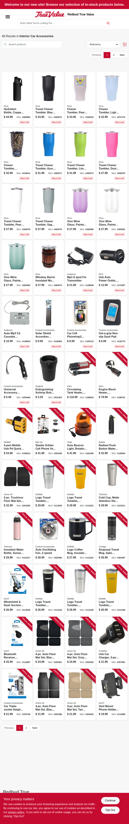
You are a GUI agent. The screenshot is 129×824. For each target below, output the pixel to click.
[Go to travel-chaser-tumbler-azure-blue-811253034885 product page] (48, 155)
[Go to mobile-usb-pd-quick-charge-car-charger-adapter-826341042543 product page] (17, 433)
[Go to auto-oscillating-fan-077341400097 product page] (48, 538)
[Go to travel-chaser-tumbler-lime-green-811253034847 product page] (80, 155)
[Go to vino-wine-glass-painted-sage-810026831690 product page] (17, 267)
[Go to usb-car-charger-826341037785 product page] (112, 642)
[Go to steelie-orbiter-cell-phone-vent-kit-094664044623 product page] (48, 433)
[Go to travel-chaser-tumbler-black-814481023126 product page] (48, 99)
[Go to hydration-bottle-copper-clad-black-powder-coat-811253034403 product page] (17, 99)
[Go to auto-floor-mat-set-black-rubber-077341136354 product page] (48, 694)
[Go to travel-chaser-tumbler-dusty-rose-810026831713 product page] (112, 155)
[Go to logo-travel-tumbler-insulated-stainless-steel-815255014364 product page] (80, 590)
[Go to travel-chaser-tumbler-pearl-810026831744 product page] (17, 211)
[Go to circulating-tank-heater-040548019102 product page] (80, 379)
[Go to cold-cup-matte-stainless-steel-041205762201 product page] (112, 486)
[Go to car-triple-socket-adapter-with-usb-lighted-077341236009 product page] (17, 694)
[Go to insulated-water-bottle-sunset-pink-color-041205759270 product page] (17, 538)
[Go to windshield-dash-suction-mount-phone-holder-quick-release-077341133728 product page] (17, 590)
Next (122, 55)
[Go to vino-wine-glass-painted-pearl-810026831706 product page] (112, 211)
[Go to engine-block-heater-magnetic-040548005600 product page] (112, 379)
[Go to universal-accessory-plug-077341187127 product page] (17, 379)
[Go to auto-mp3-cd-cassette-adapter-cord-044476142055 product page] (17, 323)
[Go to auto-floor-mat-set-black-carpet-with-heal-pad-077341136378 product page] (48, 642)
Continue (110, 800)
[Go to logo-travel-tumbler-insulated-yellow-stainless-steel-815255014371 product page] (112, 590)
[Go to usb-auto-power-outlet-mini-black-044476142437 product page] (112, 267)
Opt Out (110, 810)
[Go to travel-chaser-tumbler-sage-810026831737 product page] (48, 211)
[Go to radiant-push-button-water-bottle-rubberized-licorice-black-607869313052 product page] (112, 433)
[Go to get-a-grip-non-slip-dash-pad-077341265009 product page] (112, 323)
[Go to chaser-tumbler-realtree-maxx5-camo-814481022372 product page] (17, 155)
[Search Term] (64, 23)
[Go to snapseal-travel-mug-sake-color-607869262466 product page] (112, 538)
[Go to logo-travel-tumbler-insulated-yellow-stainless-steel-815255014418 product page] (80, 486)
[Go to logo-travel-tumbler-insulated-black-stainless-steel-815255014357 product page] (48, 590)
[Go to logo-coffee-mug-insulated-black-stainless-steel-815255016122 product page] (80, 538)
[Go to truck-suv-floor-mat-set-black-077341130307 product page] (17, 486)
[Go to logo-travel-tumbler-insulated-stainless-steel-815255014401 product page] (48, 486)
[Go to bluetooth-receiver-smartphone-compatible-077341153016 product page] (17, 642)
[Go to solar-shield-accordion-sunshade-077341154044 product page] (48, 323)
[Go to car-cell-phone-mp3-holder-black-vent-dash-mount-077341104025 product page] (80, 323)
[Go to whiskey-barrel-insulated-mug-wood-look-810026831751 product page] (48, 267)
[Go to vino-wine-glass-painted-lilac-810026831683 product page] (80, 211)
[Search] (108, 23)
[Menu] (8, 17)
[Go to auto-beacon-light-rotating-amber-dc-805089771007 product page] (80, 433)
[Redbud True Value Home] (50, 14)
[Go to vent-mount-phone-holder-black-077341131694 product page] (112, 694)
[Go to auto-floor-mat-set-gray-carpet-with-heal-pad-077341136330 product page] (80, 642)
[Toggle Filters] (125, 44)
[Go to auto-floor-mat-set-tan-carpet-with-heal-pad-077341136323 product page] (80, 694)
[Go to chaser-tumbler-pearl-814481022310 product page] (80, 99)
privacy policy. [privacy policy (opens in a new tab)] (16, 812)
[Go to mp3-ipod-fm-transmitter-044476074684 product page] (80, 267)
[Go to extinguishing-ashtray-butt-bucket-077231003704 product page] (48, 379)
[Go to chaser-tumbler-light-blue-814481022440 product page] (112, 99)
